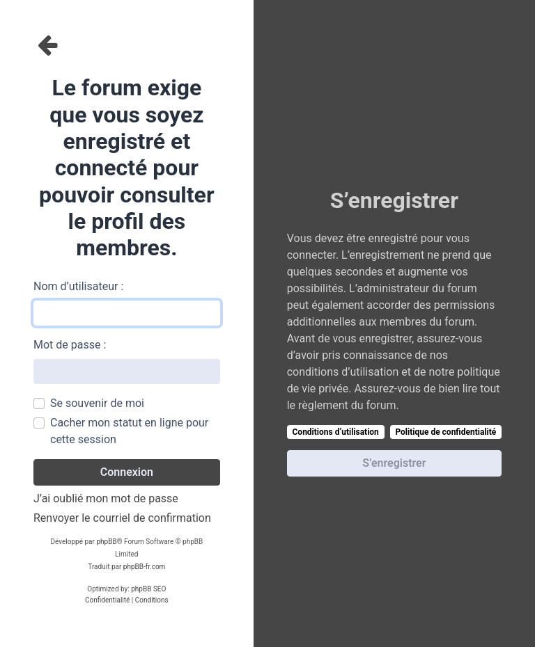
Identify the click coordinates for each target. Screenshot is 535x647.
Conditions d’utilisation (336, 432)
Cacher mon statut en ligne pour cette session (129, 431)
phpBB (106, 541)
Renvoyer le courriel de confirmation (122, 518)
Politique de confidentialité (445, 432)
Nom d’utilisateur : (78, 286)
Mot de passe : (69, 344)
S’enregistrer (394, 463)
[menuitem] (107, 600)
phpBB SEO (148, 589)
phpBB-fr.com (144, 566)
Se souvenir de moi (97, 403)
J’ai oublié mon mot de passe (105, 498)
